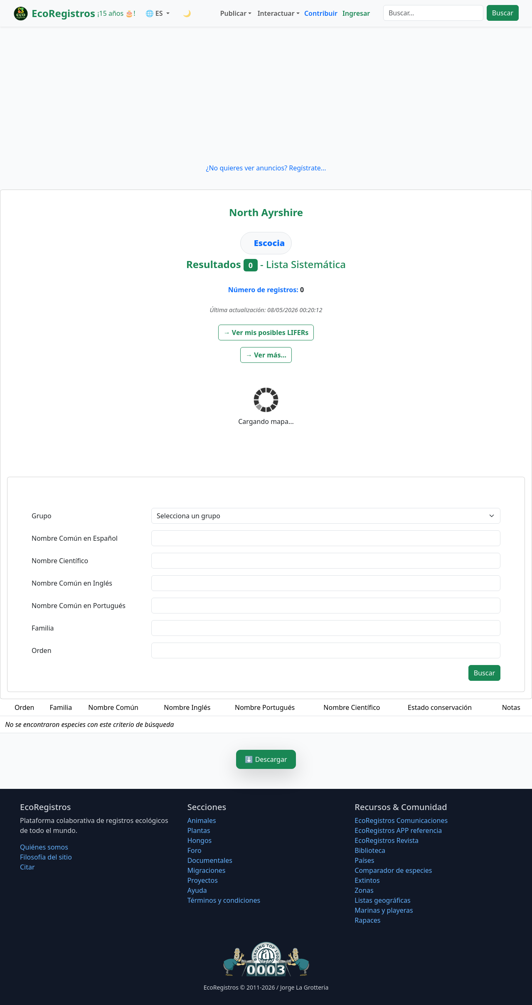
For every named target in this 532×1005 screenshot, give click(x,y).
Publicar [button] (233, 13)
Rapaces (367, 920)
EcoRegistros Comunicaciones (401, 820)
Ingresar (356, 13)
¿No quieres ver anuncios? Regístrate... (266, 167)
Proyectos (202, 880)
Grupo (42, 515)
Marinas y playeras (384, 910)
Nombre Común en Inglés (72, 583)
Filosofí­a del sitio (46, 857)
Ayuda (197, 890)
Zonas (364, 890)
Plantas (198, 830)
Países (364, 860)
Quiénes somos (44, 847)
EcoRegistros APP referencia (398, 830)
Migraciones (206, 870)
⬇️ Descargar (266, 759)
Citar (27, 867)
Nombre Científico (60, 560)
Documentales (209, 860)
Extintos (367, 880)
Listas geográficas (382, 900)
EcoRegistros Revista (387, 840)
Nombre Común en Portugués (79, 605)
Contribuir (320, 13)
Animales (201, 820)
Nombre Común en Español (75, 538)
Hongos (199, 840)
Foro (194, 850)
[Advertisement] (266, 95)
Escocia (269, 243)
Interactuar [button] (276, 13)
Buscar (502, 12)
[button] (266, 332)
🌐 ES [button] (155, 13)
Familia (43, 628)
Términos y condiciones (224, 900)
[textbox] (325, 538)
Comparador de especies (393, 870)
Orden (42, 650)
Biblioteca (370, 850)
